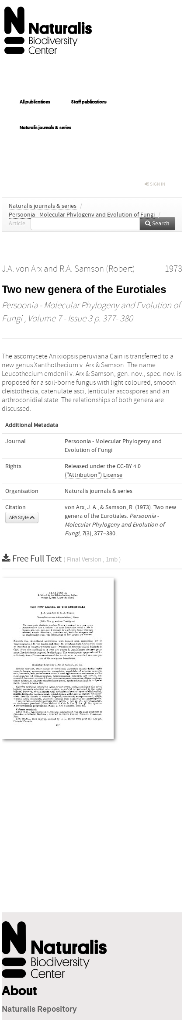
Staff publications (89, 102)
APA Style (22, 517)
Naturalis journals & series (45, 127)
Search (157, 223)
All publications (35, 102)
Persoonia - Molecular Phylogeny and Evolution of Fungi (82, 214)
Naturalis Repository (39, 1009)
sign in (155, 184)
